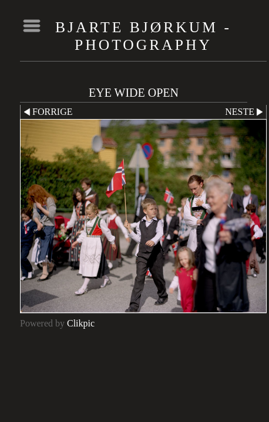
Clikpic (81, 323)
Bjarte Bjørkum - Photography (143, 36)
